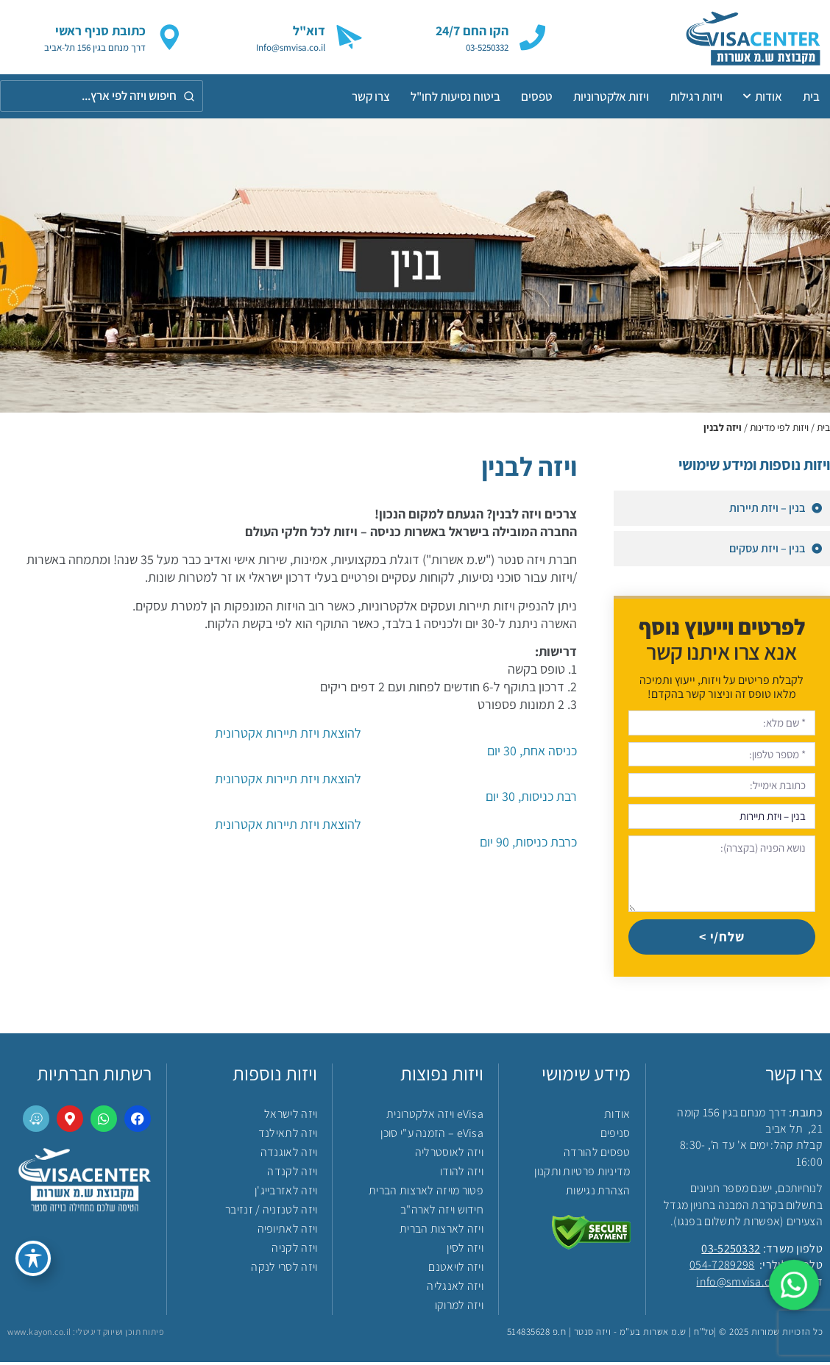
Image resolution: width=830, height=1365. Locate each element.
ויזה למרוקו (459, 1308)
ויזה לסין (465, 1250)
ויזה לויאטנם (455, 1269)
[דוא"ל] (349, 37)
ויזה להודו (461, 1174)
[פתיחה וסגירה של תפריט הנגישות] (33, 1258)
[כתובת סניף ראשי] (169, 37)
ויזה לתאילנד (288, 1136)
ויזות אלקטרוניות (611, 96)
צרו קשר (371, 96)
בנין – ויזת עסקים (768, 548)
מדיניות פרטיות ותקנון (582, 1174)
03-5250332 (730, 1252)
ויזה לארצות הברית (441, 1231)
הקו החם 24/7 (472, 30)
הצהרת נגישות (598, 1193)
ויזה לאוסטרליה (449, 1155)
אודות (762, 96)
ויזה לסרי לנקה (284, 1269)
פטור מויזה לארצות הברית (426, 1193)
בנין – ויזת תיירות (768, 508)
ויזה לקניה (294, 1250)
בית (811, 96)
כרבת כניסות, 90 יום (288, 833)
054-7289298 (721, 1268)
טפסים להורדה (597, 1155)
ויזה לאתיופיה (288, 1231)
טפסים (537, 96)
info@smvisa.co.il (741, 1285)
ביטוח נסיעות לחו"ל (455, 96)
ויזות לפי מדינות (779, 427)
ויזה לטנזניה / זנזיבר (271, 1212)
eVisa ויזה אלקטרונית (434, 1117)
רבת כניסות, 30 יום (288, 787)
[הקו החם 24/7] (532, 37)
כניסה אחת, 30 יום (288, 741)
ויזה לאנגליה (455, 1289)
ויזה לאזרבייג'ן (286, 1193)
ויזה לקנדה (292, 1174)
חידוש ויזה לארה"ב (441, 1212)
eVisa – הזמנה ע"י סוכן (431, 1136)
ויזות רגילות (696, 96)
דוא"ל (309, 30)
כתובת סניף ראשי (100, 30)
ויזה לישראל (290, 1117)
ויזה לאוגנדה (289, 1155)
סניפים (615, 1136)
